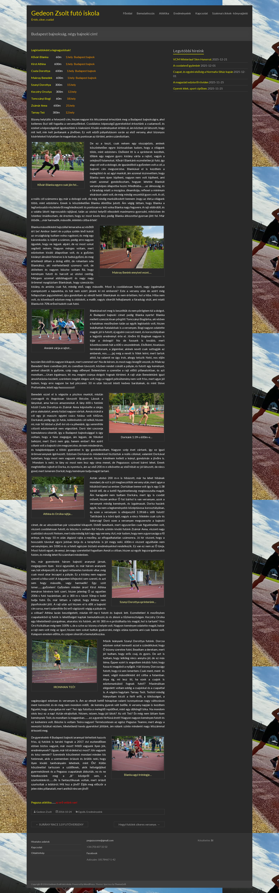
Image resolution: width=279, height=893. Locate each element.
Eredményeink (182, 13)
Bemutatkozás (146, 13)
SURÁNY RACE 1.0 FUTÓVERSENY (59, 824)
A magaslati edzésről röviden (190, 82)
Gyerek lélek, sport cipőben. (190, 88)
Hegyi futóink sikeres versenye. (139, 824)
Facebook (92, 853)
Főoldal (127, 13)
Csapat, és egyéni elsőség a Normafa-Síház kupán (203, 71)
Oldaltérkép (37, 852)
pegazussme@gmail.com (100, 840)
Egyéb (81, 811)
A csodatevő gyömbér (186, 65)
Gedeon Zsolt (44, 811)
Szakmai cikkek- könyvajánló (230, 13)
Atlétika (164, 13)
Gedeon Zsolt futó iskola (65, 13)
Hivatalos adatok (40, 841)
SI (212, 840)
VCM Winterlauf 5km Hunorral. (192, 59)
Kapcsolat (201, 13)
